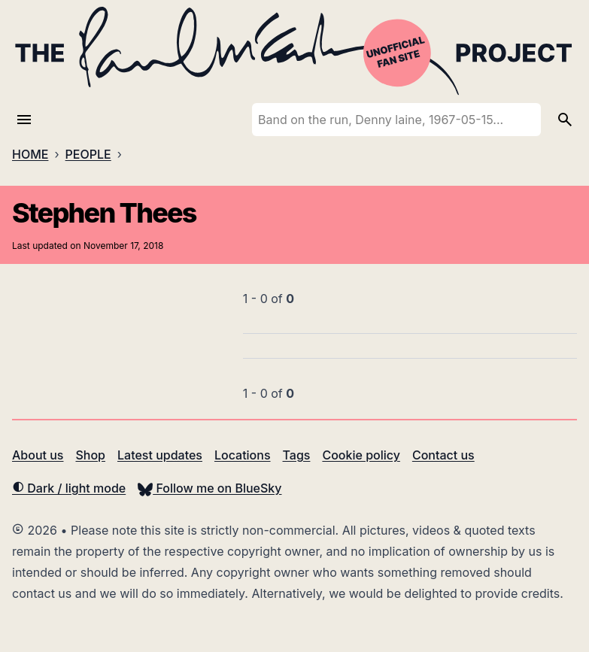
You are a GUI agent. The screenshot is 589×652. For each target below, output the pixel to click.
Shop (90, 454)
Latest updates (159, 454)
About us (37, 454)
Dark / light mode (69, 488)
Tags (297, 454)
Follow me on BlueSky (209, 488)
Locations (242, 454)
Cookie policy (360, 454)
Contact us (443, 454)
